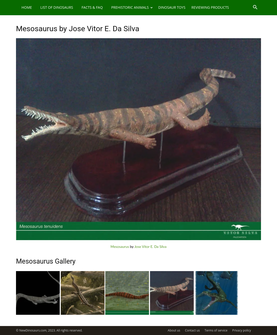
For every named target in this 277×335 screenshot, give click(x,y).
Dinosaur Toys (172, 7)
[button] (255, 7)
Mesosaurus (119, 246)
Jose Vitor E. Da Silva (150, 246)
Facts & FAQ (92, 7)
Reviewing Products (210, 7)
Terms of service (215, 330)
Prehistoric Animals (132, 7)
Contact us (192, 330)
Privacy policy (241, 330)
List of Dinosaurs (56, 7)
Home (27, 7)
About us (174, 330)
